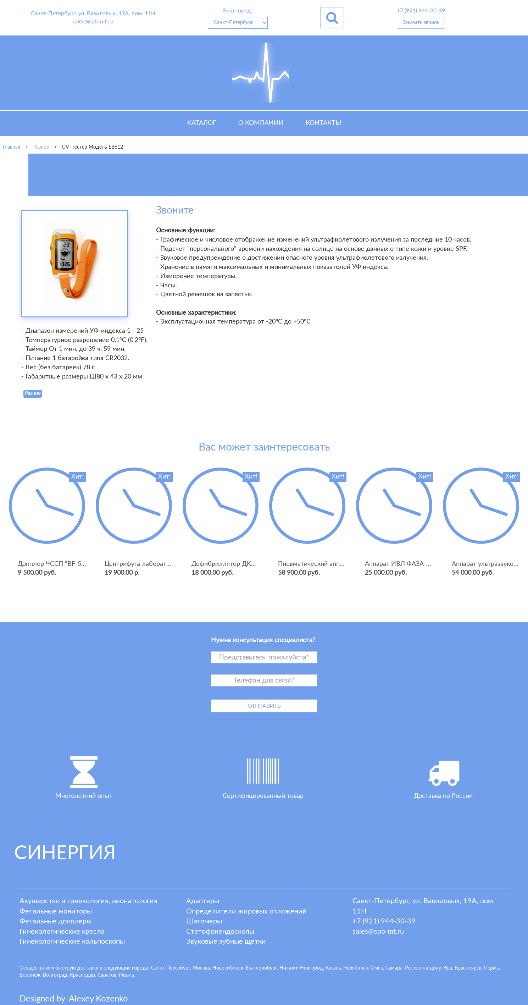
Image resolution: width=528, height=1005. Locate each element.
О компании (261, 123)
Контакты (323, 123)
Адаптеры (202, 901)
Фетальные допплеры (55, 921)
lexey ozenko (98, 999)
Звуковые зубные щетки (226, 941)
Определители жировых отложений (246, 911)
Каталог (201, 123)
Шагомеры (204, 921)
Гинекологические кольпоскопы (72, 941)
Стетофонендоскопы (220, 931)
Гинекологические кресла (62, 931)
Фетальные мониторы (56, 911)
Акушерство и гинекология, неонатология (88, 901)
